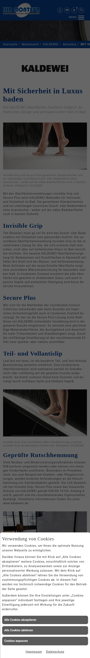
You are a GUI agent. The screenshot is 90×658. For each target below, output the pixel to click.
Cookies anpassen (16, 640)
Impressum (34, 651)
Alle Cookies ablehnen (18, 630)
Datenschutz (55, 651)
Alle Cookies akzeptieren (20, 619)
